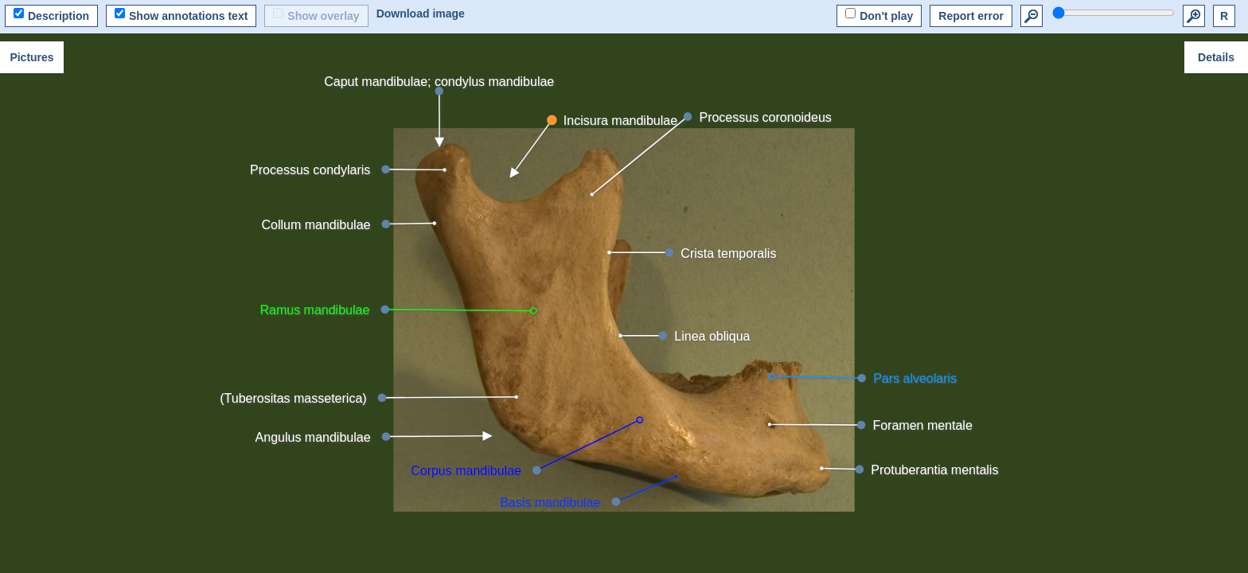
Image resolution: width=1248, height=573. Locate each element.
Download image (420, 13)
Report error (971, 16)
